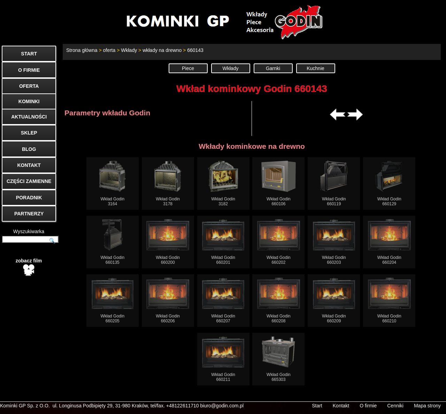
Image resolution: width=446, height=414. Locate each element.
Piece (188, 68)
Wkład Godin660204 (389, 242)
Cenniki (395, 405)
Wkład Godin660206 (167, 300)
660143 (195, 50)
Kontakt (341, 405)
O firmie (368, 405)
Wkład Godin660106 (278, 183)
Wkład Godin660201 (223, 242)
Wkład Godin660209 (334, 300)
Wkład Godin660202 (278, 242)
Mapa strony (427, 405)
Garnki (273, 68)
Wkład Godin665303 (278, 359)
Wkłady (129, 50)
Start (317, 405)
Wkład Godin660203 (334, 242)
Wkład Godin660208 (278, 300)
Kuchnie (315, 68)
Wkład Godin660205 (113, 300)
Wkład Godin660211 (223, 359)
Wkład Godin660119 (334, 183)
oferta (109, 50)
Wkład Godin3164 (112, 183)
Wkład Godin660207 (223, 300)
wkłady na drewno (162, 50)
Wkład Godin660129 (389, 183)
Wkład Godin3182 (223, 183)
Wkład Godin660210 (389, 300)
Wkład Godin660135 (112, 242)
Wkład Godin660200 (167, 242)
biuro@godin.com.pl (222, 405)
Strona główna (82, 50)
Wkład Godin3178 (168, 183)
